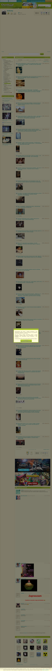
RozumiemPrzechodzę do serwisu (26, 341)
